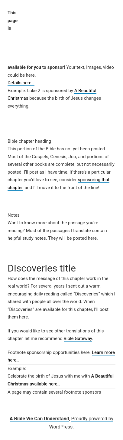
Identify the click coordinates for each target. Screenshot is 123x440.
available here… (45, 384)
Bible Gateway (78, 338)
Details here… (21, 82)
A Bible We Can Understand (39, 419)
